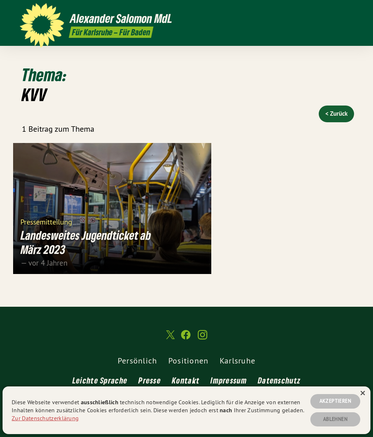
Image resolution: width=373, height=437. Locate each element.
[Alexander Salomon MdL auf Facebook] (338, 10)
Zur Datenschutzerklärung (45, 418)
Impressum (229, 380)
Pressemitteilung (46, 221)
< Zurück (336, 114)
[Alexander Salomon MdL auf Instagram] (349, 10)
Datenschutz (279, 380)
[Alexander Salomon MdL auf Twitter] (327, 10)
